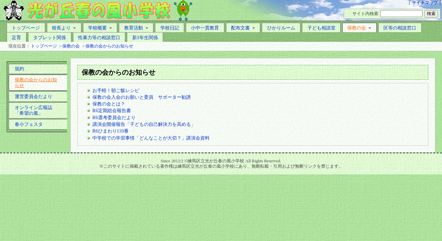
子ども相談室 (321, 27)
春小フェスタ (29, 124)
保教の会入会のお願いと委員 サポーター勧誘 (141, 97)
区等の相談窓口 (399, 27)
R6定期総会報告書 (111, 110)
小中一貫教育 (205, 27)
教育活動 (136, 27)
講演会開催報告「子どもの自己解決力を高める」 (144, 124)
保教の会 (359, 27)
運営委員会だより (33, 96)
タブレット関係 (49, 37)
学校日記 (169, 27)
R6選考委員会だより (114, 117)
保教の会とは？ (108, 103)
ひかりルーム (281, 27)
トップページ (26, 27)
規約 (19, 68)
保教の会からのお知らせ (109, 46)
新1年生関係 (145, 37)
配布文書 (243, 27)
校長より (64, 27)
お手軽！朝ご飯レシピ (115, 90)
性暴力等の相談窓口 (99, 37)
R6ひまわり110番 (110, 131)
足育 (16, 37)
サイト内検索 (365, 13)
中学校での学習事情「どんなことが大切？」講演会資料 (151, 138)
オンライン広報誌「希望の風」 (33, 110)
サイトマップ (425, 2)
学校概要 (100, 27)
